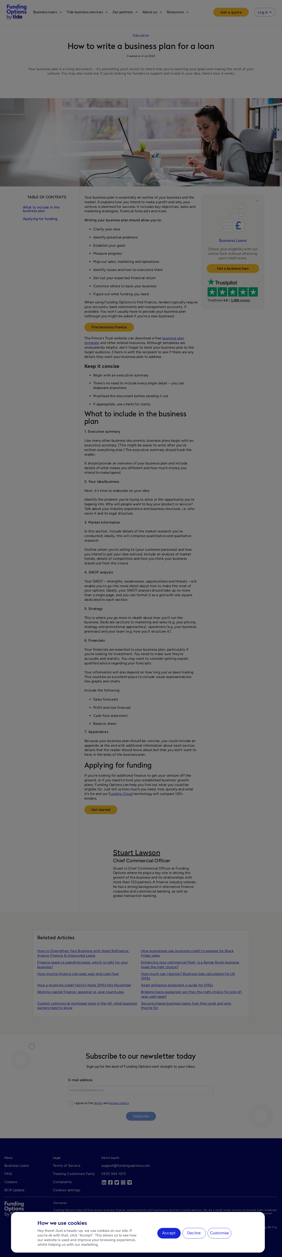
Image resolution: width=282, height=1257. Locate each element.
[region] (138, 1232)
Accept (169, 1233)
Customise (219, 1233)
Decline (194, 1233)
